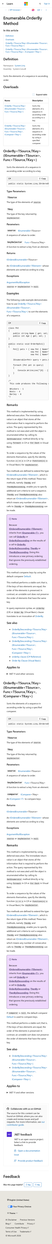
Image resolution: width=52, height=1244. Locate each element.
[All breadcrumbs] (5, 10)
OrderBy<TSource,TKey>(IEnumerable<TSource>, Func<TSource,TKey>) (27, 44)
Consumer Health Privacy (16, 1227)
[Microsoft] (26, 4)
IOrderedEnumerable (17, 259)
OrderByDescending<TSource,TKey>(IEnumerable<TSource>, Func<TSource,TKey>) (29, 633)
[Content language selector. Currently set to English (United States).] (18, 1200)
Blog (7, 1223)
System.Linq (20, 65)
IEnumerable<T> (30, 532)
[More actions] (46, 10)
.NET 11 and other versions (21, 673)
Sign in (47, 3)
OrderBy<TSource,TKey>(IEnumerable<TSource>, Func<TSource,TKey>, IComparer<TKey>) (27, 50)
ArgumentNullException (18, 282)
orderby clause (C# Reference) (26, 656)
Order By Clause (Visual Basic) (26, 660)
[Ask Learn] (33, 10)
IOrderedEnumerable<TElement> (26, 265)
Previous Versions (27, 1219)
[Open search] (40, 3)
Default (27, 576)
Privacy (30, 1223)
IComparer (26, 794)
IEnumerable (24, 230)
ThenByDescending (18, 552)
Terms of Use (11, 1231)
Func (27, 242)
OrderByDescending (19, 540)
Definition (10, 35)
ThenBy (34, 548)
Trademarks (25, 1231)
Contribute (19, 1223)
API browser (15, 9)
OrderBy (21, 536)
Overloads (10, 39)
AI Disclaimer (11, 1219)
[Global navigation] (3, 3)
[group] (28, 184)
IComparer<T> (17, 798)
